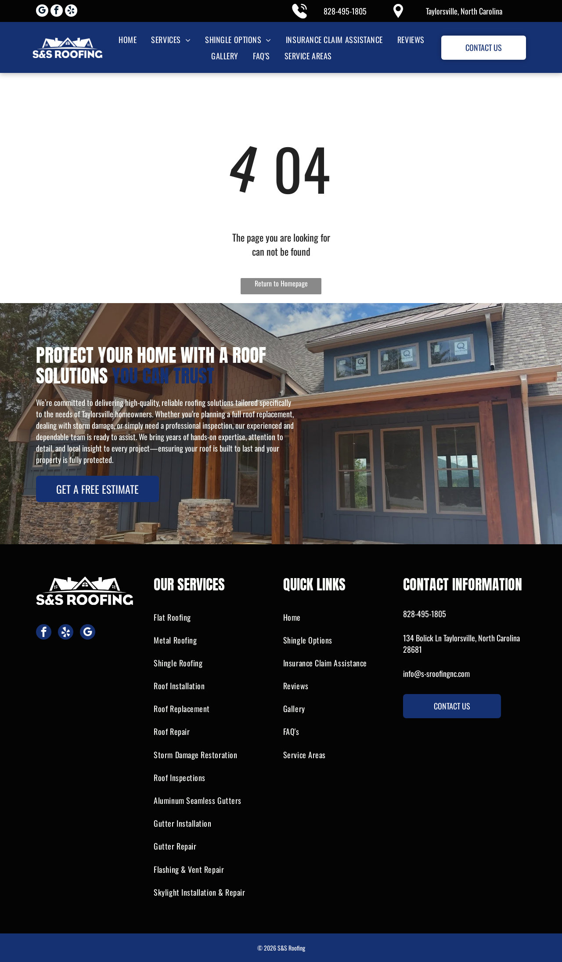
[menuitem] (127, 39)
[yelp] (71, 11)
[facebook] (56, 11)
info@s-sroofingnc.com (436, 673)
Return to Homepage (281, 283)
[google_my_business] (42, 11)
